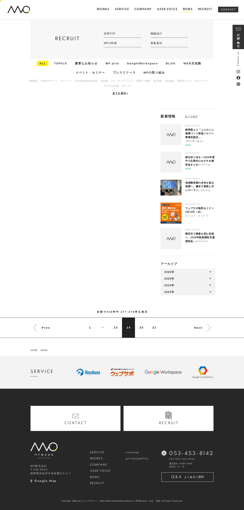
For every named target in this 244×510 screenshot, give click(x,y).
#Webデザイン (49, 80)
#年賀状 (157, 80)
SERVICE (97, 452)
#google (169, 80)
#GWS (104, 80)
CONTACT (228, 10)
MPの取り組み (154, 72)
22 (154, 327)
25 (141, 327)
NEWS (95, 477)
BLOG (171, 63)
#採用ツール (184, 80)
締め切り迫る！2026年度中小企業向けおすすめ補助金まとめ (200, 161)
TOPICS (60, 63)
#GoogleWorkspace (86, 80)
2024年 (169, 285)
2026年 (169, 271)
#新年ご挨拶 (143, 80)
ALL (42, 63)
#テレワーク (201, 80)
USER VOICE (100, 471)
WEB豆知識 (192, 63)
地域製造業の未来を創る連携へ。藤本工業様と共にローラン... (199, 186)
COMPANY (98, 465)
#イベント (66, 80)
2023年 (169, 291)
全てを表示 (120, 93)
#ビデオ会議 (111, 85)
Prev (46, 327)
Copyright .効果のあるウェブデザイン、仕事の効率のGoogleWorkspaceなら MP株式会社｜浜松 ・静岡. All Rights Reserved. (122, 501)
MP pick (112, 63)
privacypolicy (137, 458)
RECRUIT (97, 483)
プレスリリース (124, 72)
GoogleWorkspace (142, 63)
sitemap (132, 452)
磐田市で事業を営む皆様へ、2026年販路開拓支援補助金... (200, 237)
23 (116, 327)
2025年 (169, 278)
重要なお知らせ (86, 63)
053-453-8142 (191, 453)
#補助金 (33, 80)
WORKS (96, 458)
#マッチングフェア (122, 80)
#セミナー (127, 85)
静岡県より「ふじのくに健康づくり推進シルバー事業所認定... (199, 133)
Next (198, 327)
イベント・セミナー (90, 72)
